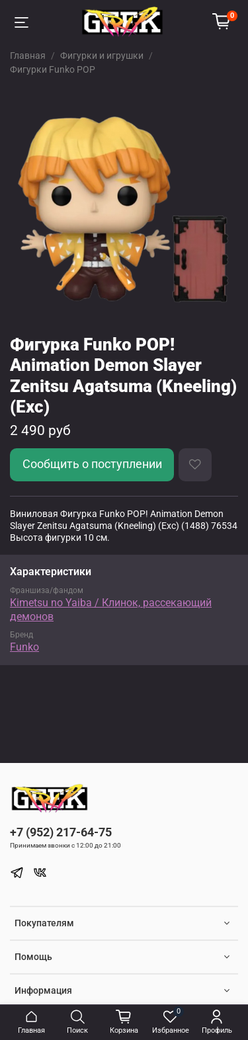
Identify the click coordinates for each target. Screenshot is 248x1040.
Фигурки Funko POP (52, 69)
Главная (28, 55)
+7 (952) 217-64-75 (61, 832)
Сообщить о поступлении (92, 464)
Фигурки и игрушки (102, 55)
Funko (24, 647)
